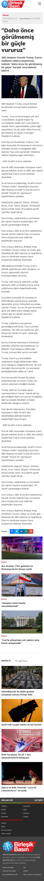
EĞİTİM (3, 810)
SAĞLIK (3, 823)
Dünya (6, 15)
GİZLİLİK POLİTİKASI (9, 871)
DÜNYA (3, 813)
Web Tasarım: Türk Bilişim (32, 875)
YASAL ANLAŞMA (8, 868)
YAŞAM (25, 817)
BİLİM (3, 827)
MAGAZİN (26, 806)
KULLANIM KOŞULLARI (10, 875)
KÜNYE (25, 871)
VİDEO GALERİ (6, 834)
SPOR (25, 810)
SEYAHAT (26, 813)
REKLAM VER (7, 800)
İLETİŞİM (38, 800)
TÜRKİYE (4, 806)
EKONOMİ (4, 817)
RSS (24, 868)
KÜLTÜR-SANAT (6, 830)
